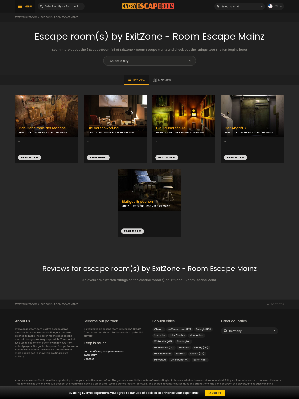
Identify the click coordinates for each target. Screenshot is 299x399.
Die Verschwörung (103, 128)
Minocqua (160, 359)
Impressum (90, 355)
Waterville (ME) (163, 341)
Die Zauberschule (171, 128)
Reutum (180, 353)
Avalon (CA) (197, 353)
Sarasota (159, 335)
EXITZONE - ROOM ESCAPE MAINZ (48, 132)
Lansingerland (162, 353)
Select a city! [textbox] (230, 6)
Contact (89, 359)
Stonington (183, 341)
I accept (215, 393)
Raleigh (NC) (203, 329)
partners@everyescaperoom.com (104, 351)
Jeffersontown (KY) (179, 329)
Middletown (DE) (164, 347)
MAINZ (22, 132)
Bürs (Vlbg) (200, 359)
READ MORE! (29, 157)
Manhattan (196, 335)
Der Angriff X (236, 128)
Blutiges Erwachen (137, 202)
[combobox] (239, 6)
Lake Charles (177, 335)
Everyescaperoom (26, 17)
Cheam (158, 329)
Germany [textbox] (235, 331)
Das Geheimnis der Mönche (42, 128)
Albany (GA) (201, 347)
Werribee (184, 347)
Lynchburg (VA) (180, 359)
